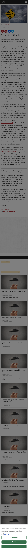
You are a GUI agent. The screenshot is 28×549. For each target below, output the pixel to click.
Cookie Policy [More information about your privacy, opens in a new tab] (7, 536)
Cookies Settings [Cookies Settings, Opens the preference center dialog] (14, 539)
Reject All (14, 543)
